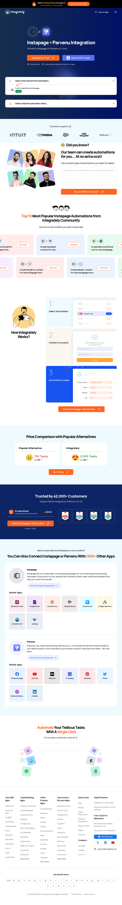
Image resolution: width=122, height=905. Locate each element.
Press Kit (81, 835)
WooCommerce (46, 831)
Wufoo (59, 828)
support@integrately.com (105, 849)
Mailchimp (24, 837)
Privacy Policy (76, 894)
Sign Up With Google (78, 58)
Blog (80, 803)
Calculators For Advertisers (105, 830)
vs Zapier (81, 846)
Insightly (8, 817)
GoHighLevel (25, 824)
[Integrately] (14, 12)
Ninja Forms (61, 846)
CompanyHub (10, 826)
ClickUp (43, 826)
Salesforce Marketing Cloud (26, 855)
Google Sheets (46, 809)
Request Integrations (83, 820)
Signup (81, 830)
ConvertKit (24, 850)
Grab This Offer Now (78, 4)
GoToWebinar (25, 832)
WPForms (60, 841)
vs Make (81, 850)
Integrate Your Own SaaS (103, 802)
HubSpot (23, 819)
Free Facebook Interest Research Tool (103, 824)
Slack (42, 835)
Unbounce (61, 832)
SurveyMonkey (63, 837)
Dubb (7, 853)
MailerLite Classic (27, 846)
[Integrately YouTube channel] (113, 842)
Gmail (42, 818)
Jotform (60, 819)
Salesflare (9, 839)
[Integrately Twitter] (98, 842)
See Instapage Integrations (44, 585)
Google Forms (62, 815)
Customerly (9, 857)
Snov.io (8, 848)
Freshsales (9, 822)
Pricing (80, 807)
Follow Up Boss (9, 811)
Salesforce (9, 806)
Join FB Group (105, 837)
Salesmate (9, 844)
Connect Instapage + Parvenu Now (81, 409)
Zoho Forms (61, 854)
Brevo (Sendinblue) (27, 828)
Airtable (43, 849)
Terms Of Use (89, 894)
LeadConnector (26, 815)
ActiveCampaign (26, 810)
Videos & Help (83, 826)
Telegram (44, 857)
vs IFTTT (81, 854)
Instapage (61, 850)
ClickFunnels (25, 841)
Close (7, 830)
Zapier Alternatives (83, 813)
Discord (43, 844)
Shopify (43, 822)
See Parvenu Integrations (43, 657)
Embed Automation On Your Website (105, 808)
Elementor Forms (64, 806)
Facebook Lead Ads (28, 806)
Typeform (61, 824)
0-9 (8, 880)
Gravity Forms (62, 810)
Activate (31, 244)
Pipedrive (9, 835)
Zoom (42, 853)
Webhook (44, 813)
